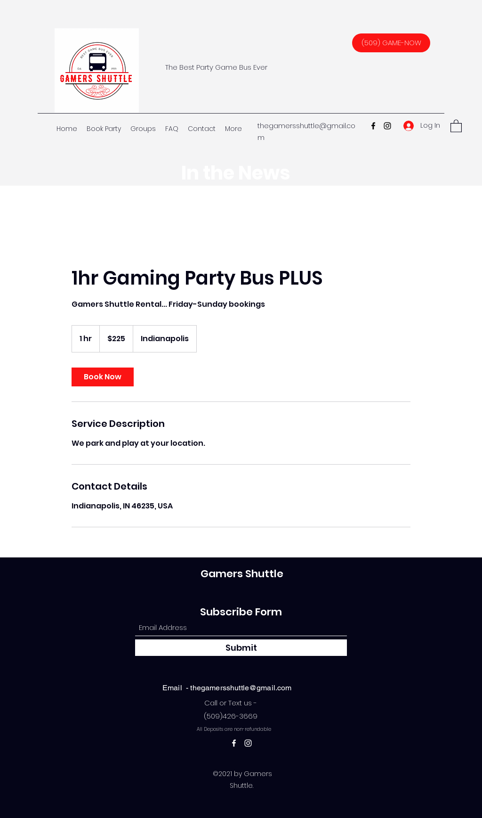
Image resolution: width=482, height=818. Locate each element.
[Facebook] (373, 126)
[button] (456, 125)
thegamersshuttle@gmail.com (240, 687)
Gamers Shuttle (242, 573)
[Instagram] (387, 126)
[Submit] (241, 647)
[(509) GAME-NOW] (391, 42)
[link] (103, 377)
